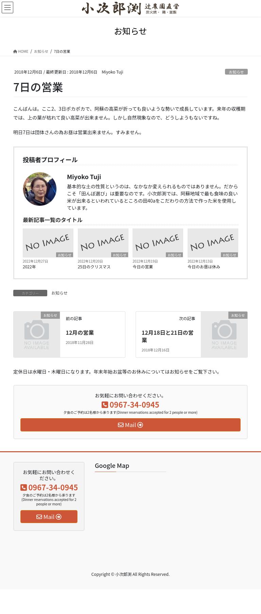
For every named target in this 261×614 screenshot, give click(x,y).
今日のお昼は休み (204, 266)
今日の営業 (143, 266)
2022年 (29, 266)
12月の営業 (80, 332)
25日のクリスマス (94, 266)
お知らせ (236, 72)
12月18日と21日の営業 (168, 336)
